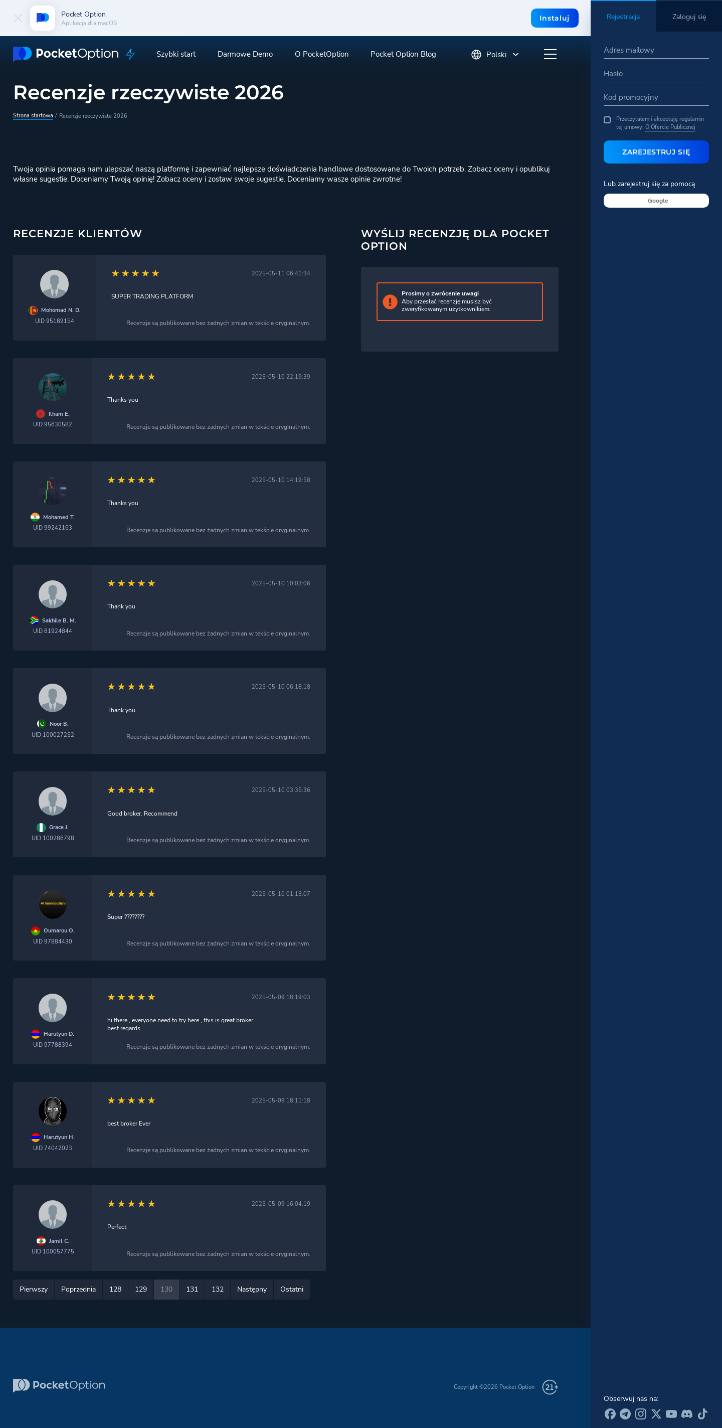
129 (141, 1289)
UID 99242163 (52, 528)
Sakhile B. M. (59, 620)
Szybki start (176, 54)
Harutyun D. (59, 1034)
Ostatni (291, 1289)
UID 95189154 (54, 321)
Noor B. (59, 724)
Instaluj (554, 18)
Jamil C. (59, 1241)
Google (658, 201)
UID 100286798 (53, 838)
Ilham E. (59, 414)
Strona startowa (33, 115)
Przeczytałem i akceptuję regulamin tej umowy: (654, 123)
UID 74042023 (52, 1148)
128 (115, 1289)
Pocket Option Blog (403, 54)
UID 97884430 (52, 941)
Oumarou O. (59, 930)
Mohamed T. (59, 517)
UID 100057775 (53, 1251)
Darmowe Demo (245, 54)
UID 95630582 (52, 424)
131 (192, 1289)
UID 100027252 (53, 735)
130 (166, 1289)
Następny (252, 1289)
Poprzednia (78, 1289)
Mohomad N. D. (61, 310)
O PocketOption (322, 54)
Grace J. (59, 827)
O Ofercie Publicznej (670, 127)
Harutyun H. (59, 1137)
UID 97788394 (52, 1045)
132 (218, 1289)
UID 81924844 (52, 631)
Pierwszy (34, 1289)
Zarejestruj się (656, 151)
